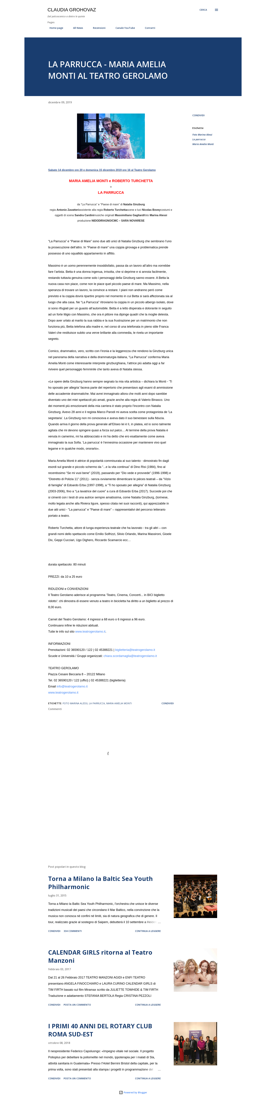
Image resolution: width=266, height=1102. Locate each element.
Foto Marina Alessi (202, 134)
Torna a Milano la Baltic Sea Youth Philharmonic (100, 882)
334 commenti (73, 931)
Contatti (148, 27)
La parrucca (198, 139)
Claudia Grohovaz (72, 9)
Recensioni (97, 27)
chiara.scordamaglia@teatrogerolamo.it (130, 656)
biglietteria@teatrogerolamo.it (135, 650)
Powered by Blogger (133, 1092)
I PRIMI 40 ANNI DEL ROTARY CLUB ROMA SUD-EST (100, 1030)
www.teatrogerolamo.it (90, 631)
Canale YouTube (123, 27)
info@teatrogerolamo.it (72, 686)
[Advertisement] (105, 822)
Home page (54, 27)
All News (76, 27)
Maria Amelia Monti (203, 144)
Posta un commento (77, 1004)
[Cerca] (203, 9)
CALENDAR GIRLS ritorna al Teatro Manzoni (100, 956)
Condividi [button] (198, 115)
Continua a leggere (148, 931)
